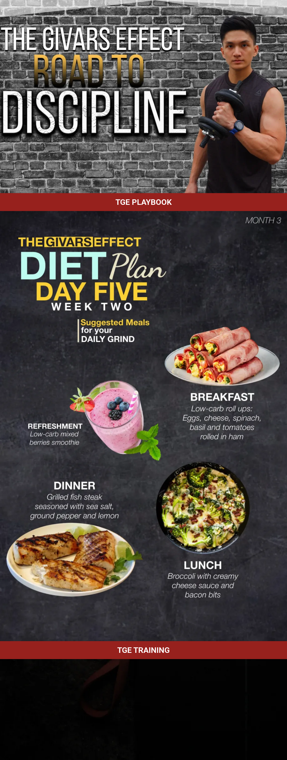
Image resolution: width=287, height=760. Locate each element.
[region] (143, 96)
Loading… (64, 706)
